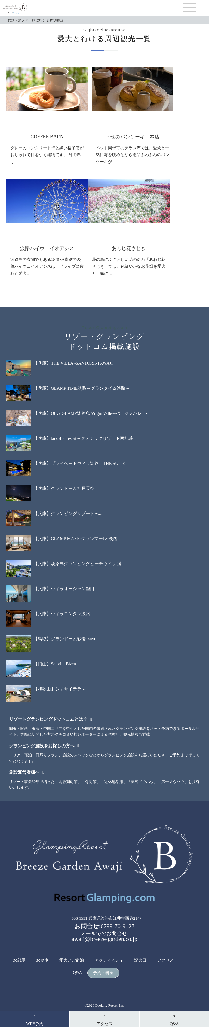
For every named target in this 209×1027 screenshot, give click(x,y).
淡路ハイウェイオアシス (47, 248)
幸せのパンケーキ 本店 (132, 136)
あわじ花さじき (129, 248)
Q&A (77, 973)
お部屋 (19, 960)
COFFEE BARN (47, 136)
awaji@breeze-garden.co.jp (104, 938)
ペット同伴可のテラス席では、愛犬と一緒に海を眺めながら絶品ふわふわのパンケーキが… (132, 155)
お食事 (42, 960)
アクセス (165, 960)
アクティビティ (109, 960)
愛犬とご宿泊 (71, 960)
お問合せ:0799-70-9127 (105, 926)
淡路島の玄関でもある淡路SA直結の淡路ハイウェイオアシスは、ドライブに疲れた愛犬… (47, 266)
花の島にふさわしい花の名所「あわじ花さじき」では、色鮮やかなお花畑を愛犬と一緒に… (128, 266)
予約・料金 (103, 973)
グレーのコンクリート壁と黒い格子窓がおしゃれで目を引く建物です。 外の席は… (47, 155)
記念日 (140, 960)
